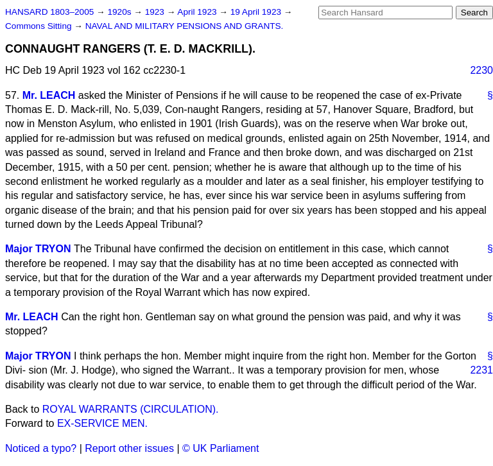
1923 (156, 12)
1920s (120, 12)
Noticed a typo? (40, 448)
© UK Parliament (220, 448)
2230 (481, 70)
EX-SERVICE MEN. (102, 423)
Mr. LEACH (49, 95)
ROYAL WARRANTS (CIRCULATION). (130, 409)
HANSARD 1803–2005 (49, 12)
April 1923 (198, 12)
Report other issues (129, 448)
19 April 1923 (257, 12)
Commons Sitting (39, 26)
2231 (481, 370)
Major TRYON (38, 248)
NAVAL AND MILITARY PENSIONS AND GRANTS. (184, 26)
